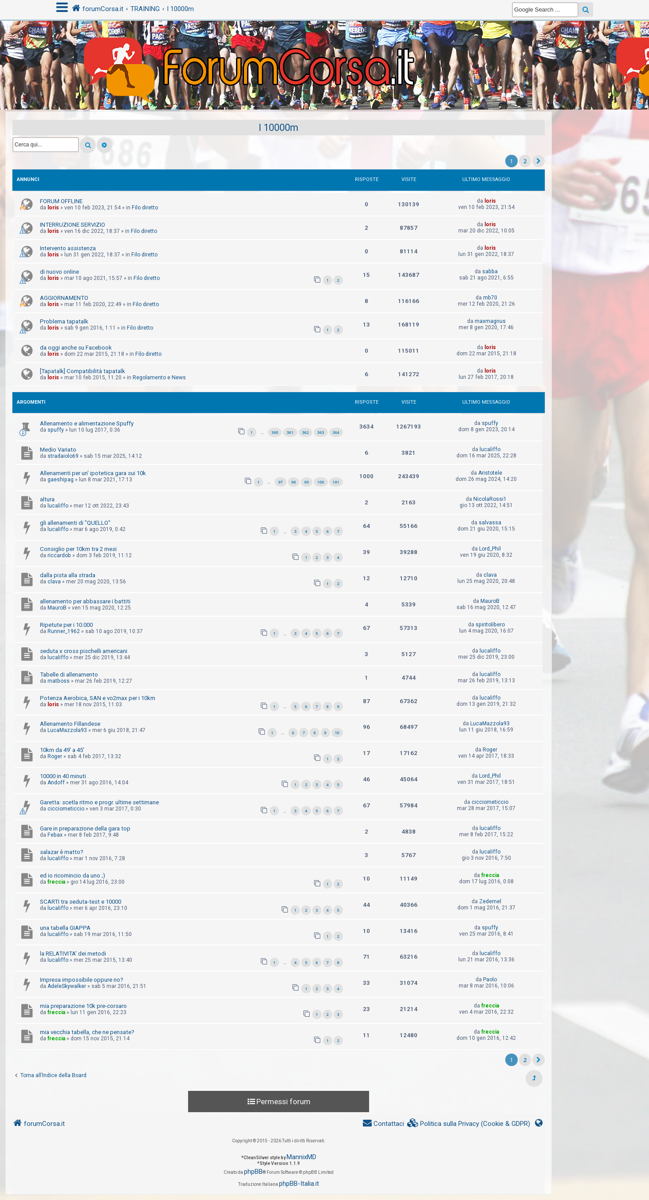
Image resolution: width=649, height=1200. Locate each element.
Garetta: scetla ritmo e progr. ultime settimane (99, 802)
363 (320, 432)
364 (336, 432)
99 (306, 482)
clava (54, 581)
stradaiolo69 (63, 456)
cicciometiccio (65, 809)
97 (280, 482)
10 (337, 733)
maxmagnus (490, 321)
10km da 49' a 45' (62, 750)
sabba (490, 271)
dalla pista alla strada (67, 575)
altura (47, 499)
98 (293, 482)
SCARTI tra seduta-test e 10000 (80, 901)
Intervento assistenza (68, 248)
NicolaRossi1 (490, 499)
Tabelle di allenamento (69, 674)
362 (305, 432)
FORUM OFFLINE (61, 201)
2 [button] (525, 161)
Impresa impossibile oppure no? (81, 979)
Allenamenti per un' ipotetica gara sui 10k (93, 473)
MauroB (57, 608)
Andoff (56, 782)
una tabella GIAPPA (65, 928)
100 (320, 482)
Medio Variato (58, 449)
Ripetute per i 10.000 (66, 625)
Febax (55, 835)
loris (53, 208)
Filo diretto (145, 208)
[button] (538, 161)
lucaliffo (490, 449)
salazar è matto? (61, 852)
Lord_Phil (490, 549)
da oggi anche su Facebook (76, 347)
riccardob (59, 555)
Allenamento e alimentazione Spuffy (87, 423)
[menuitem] (469, 1124)
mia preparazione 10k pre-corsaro (83, 1006)
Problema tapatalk (64, 321)
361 (290, 432)
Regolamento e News (159, 377)
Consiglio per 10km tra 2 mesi (78, 549)
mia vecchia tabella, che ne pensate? (87, 1032)
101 (336, 482)
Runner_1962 (63, 631)
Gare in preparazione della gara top (85, 828)
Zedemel (490, 901)
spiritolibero (490, 625)
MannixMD (301, 1157)
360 (274, 432)
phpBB (253, 1172)
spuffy (55, 430)
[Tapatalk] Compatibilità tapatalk (82, 371)
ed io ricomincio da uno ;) (72, 875)
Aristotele (490, 473)
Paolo (490, 979)
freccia (56, 882)
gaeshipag (60, 479)
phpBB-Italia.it (299, 1184)
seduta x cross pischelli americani (83, 651)
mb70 (490, 298)
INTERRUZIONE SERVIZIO (72, 224)
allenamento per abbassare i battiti (85, 601)
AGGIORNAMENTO (64, 298)
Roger (54, 756)
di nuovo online (59, 271)
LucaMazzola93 (67, 730)
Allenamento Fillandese (70, 723)
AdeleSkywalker (66, 986)
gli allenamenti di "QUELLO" (75, 522)
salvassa (490, 522)
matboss (58, 681)
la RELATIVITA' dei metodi (73, 953)
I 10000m (279, 127)
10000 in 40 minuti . (64, 776)
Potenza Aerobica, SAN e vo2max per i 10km (97, 698)
